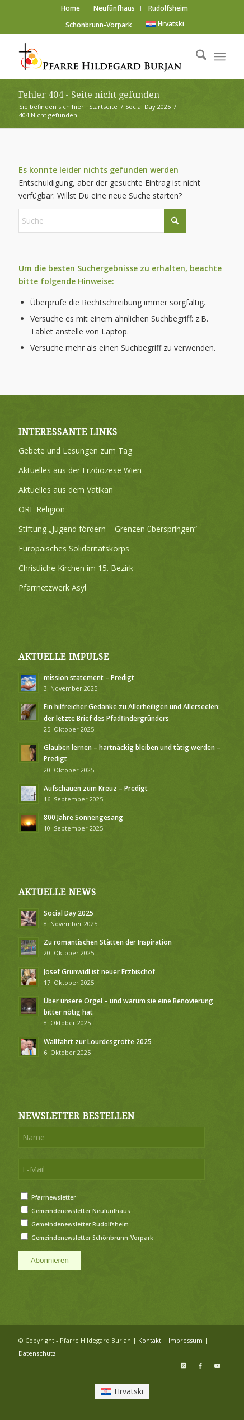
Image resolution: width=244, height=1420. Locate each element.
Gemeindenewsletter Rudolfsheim (80, 1224)
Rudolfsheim (168, 8)
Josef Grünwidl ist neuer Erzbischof (99, 971)
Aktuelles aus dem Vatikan (65, 489)
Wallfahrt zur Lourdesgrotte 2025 (98, 1041)
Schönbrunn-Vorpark (98, 25)
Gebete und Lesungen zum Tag (75, 450)
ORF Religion (41, 509)
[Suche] (196, 56)
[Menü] (220, 56)
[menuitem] (70, 8)
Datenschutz (37, 1353)
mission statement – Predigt (89, 677)
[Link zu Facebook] (200, 1365)
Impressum (185, 1340)
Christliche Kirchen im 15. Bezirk (75, 568)
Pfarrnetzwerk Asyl (52, 587)
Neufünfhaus (114, 8)
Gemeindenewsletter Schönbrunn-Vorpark (92, 1238)
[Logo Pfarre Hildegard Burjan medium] (101, 56)
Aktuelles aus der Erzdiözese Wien (80, 470)
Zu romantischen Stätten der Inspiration (108, 941)
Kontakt (149, 1340)
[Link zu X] (183, 1365)
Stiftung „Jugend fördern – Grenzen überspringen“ (107, 528)
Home (70, 8)
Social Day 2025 (68, 912)
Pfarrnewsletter (53, 1197)
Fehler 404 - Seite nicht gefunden (88, 94)
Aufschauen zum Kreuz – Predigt (96, 788)
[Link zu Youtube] (217, 1365)
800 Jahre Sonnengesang (83, 817)
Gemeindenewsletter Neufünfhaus (80, 1211)
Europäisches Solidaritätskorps (73, 548)
